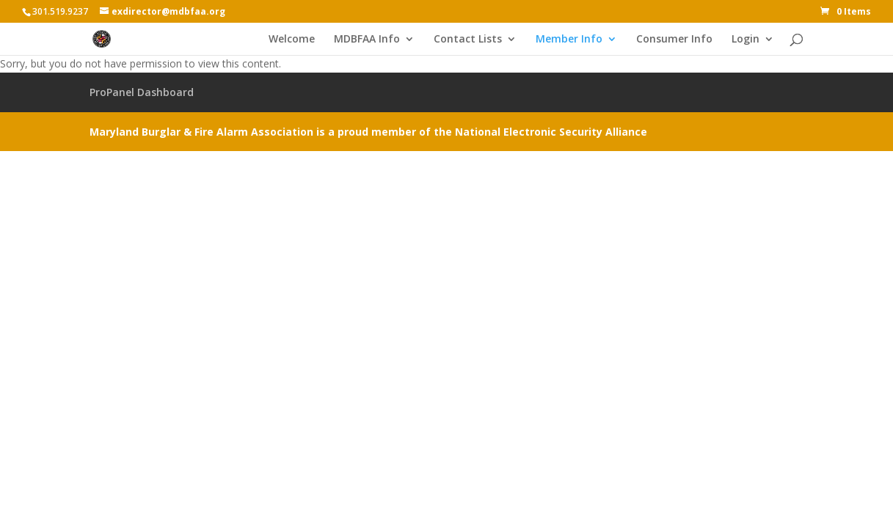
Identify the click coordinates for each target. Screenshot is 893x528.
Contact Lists (468, 39)
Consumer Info (674, 39)
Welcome (292, 39)
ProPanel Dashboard (142, 92)
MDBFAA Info (367, 39)
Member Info (569, 39)
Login (745, 39)
